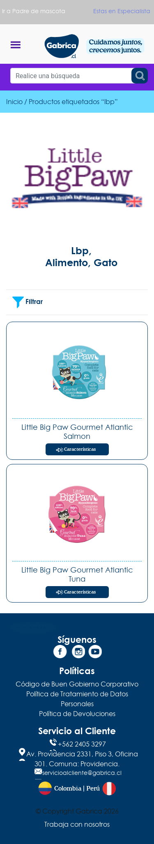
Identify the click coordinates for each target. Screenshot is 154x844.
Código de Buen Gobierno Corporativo (77, 684)
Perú (93, 789)
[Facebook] (60, 653)
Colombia (67, 789)
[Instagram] (77, 653)
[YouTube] (94, 653)
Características (80, 449)
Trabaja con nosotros (77, 824)
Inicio (14, 101)
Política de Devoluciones (77, 713)
